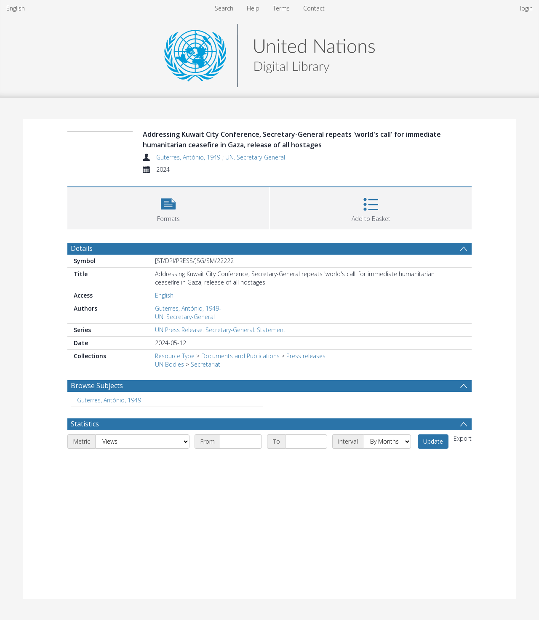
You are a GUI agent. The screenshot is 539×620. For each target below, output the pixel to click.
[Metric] (142, 441)
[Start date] (241, 441)
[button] (168, 207)
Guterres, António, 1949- (189, 157)
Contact (314, 8)
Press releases (306, 356)
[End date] (306, 441)
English (15, 8)
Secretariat (205, 364)
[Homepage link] (269, 53)
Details (82, 248)
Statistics (85, 423)
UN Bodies (169, 364)
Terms (281, 8)
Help (253, 8)
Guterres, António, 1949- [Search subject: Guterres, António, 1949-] (110, 400)
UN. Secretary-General (255, 157)
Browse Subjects (97, 385)
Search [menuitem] (224, 8)
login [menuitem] (526, 8)
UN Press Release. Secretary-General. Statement (220, 330)
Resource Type (175, 356)
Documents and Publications (240, 356)
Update (433, 441)
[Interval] (387, 441)
